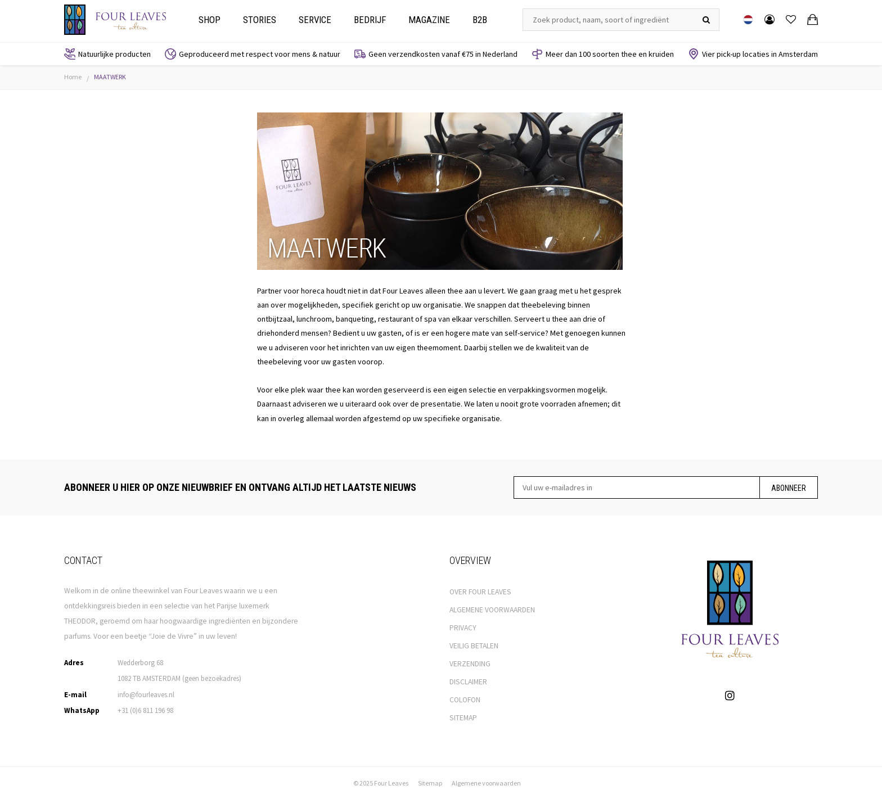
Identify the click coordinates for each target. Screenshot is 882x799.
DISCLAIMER (468, 682)
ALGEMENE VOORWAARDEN (492, 610)
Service (315, 19)
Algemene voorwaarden (486, 783)
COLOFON (464, 700)
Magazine (429, 19)
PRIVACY (462, 628)
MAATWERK (110, 77)
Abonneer (788, 488)
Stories (259, 19)
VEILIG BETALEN (473, 646)
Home (73, 77)
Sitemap (430, 783)
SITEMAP (463, 718)
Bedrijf (370, 19)
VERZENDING (469, 664)
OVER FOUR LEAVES (480, 592)
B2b (479, 19)
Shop (209, 19)
